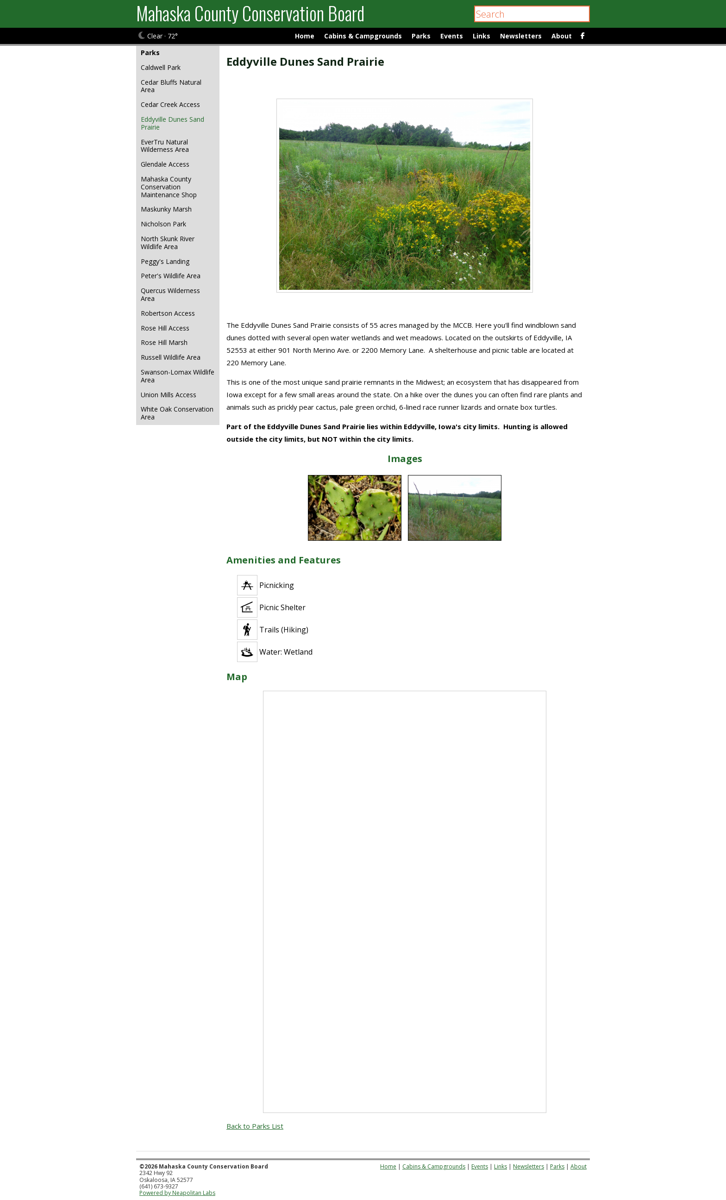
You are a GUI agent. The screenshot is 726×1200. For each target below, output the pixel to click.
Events (451, 35)
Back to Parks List (254, 1126)
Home (304, 35)
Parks (421, 35)
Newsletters (521, 35)
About (561, 35)
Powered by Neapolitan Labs (177, 1193)
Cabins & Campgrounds (363, 35)
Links (481, 35)
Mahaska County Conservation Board (250, 13)
